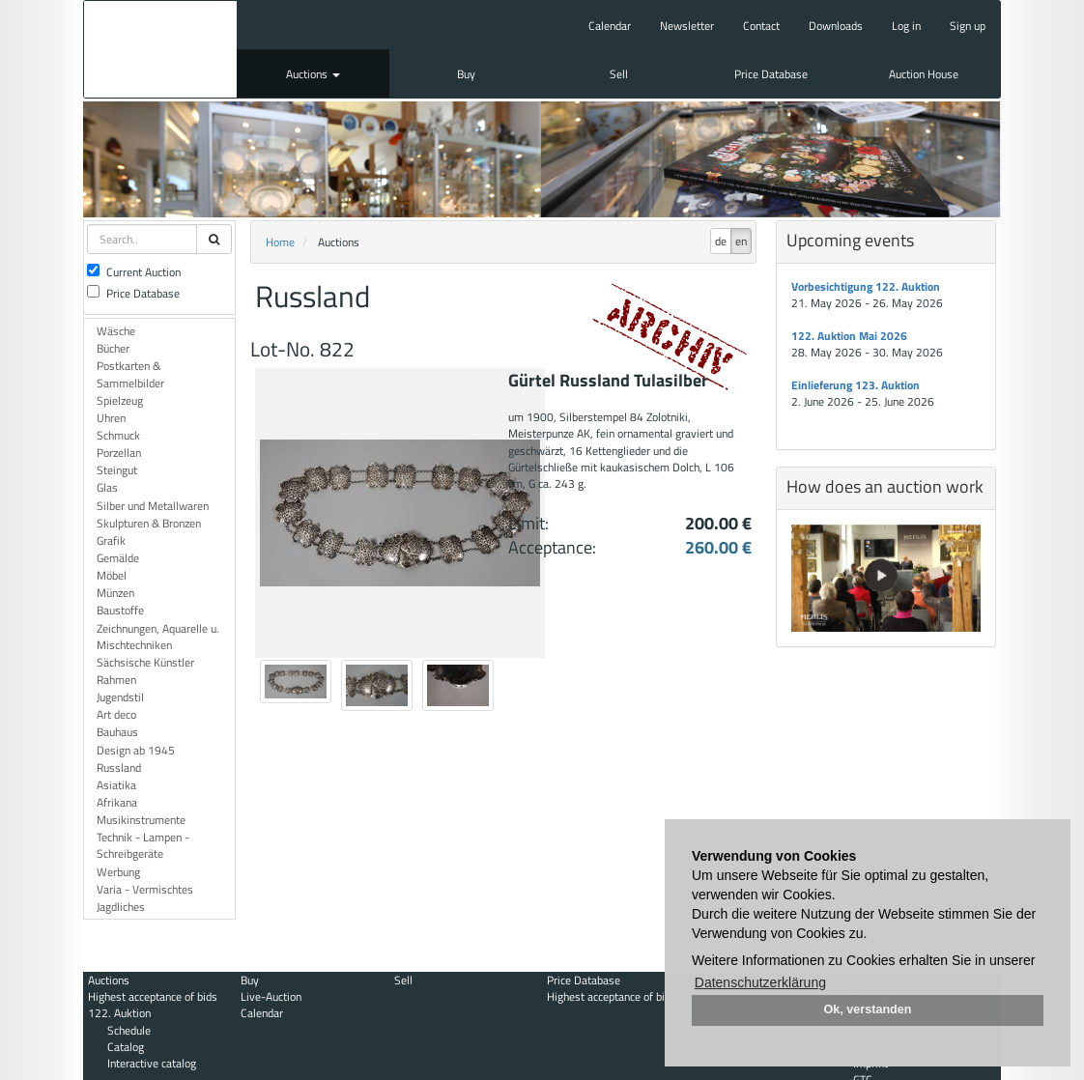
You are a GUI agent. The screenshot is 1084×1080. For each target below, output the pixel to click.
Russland (119, 767)
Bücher (113, 348)
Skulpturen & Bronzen (149, 523)
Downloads (836, 25)
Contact (761, 25)
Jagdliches (121, 906)
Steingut (117, 470)
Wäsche (116, 331)
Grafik (111, 540)
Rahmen (116, 679)
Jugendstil (120, 697)
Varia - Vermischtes (145, 889)
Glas (107, 487)
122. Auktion (119, 1013)
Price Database (771, 74)
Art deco (116, 714)
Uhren (111, 418)
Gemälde (118, 558)
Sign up (967, 25)
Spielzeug (120, 400)
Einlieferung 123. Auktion (855, 385)
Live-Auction (271, 996)
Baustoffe (120, 610)
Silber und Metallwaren (153, 506)
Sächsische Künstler (145, 662)
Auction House (923, 74)
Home (280, 242)
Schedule (129, 1030)
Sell (619, 74)
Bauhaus (117, 732)
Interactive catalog (151, 1063)
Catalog (125, 1046)
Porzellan (119, 452)
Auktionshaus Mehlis (160, 49)
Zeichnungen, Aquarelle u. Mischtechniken (158, 636)
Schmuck (118, 435)
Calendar (609, 25)
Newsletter (687, 25)
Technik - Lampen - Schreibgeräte (143, 845)
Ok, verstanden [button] (868, 1009)
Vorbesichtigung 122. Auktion (865, 286)
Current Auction (134, 272)
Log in (906, 25)
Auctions (313, 74)
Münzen (115, 592)
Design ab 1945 (136, 750)
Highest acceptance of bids (152, 996)
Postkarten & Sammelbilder (130, 373)
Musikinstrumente (141, 819)
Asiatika (116, 785)
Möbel (112, 575)
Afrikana (117, 802)
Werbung (118, 872)
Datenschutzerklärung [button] (760, 982)
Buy (466, 74)
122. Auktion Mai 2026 (849, 336)
